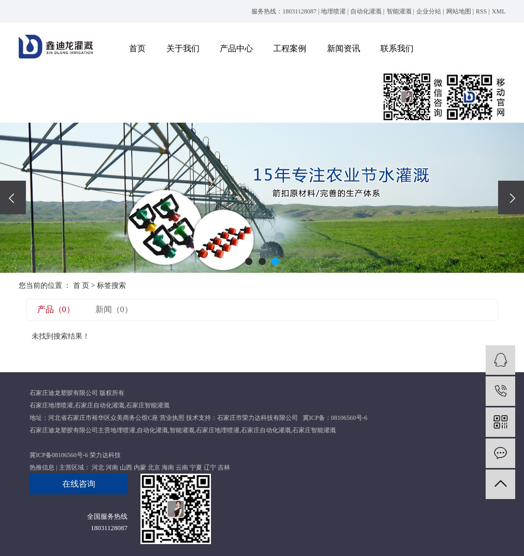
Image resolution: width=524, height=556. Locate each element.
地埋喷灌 (333, 11)
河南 (112, 467)
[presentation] (13, 197)
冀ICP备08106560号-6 (59, 455)
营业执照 (172, 417)
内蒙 (140, 467)
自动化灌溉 (365, 11)
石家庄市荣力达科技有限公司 (257, 417)
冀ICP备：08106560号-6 (335, 417)
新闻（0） (114, 309)
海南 (168, 467)
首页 (137, 48)
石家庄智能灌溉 (147, 405)
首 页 (81, 285)
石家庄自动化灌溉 (99, 405)
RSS (481, 11)
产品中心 (236, 48)
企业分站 (428, 11)
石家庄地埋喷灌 (51, 405)
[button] (248, 261)
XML (499, 11)
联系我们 (397, 48)
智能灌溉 (399, 11)
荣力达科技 (105, 455)
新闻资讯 (343, 48)
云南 (182, 467)
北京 (154, 467)
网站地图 (458, 11)
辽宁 (210, 467)
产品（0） (56, 309)
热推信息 (42, 467)
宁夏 (196, 467)
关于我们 (183, 48)
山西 (126, 467)
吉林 (224, 467)
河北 (98, 467)
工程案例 (289, 48)
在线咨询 (78, 483)
